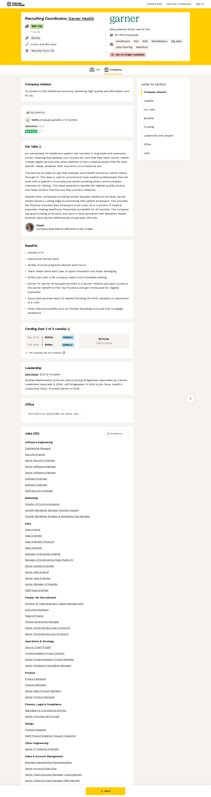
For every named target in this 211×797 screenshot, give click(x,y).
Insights (149, 100)
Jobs (147, 153)
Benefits (149, 118)
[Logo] (16, 4)
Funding (149, 126)
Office (147, 144)
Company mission (155, 92)
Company (113, 69)
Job (94, 69)
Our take (149, 109)
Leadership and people (158, 135)
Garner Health (81, 18)
